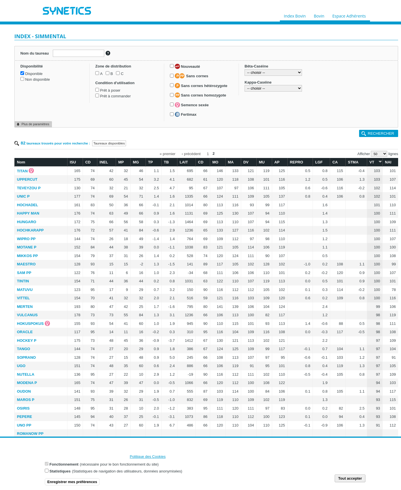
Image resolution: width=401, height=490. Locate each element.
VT (374, 161)
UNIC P (23, 196)
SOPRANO (26, 357)
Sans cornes (191, 75)
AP (277, 162)
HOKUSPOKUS (30, 323)
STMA (353, 162)
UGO (21, 366)
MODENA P (27, 383)
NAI (388, 162)
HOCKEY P (26, 340)
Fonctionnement (63, 464)
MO (215, 162)
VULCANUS (27, 315)
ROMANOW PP (30, 433)
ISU (73, 162)
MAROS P (25, 400)
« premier (167, 153)
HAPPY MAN (28, 213)
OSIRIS (23, 408)
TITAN (22, 171)
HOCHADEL (27, 205)
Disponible (34, 74)
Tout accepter (350, 479)
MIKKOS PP (27, 256)
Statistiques (60, 471)
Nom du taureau (34, 53)
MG (136, 162)
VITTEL (23, 298)
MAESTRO (26, 264)
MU (262, 162)
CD (88, 162)
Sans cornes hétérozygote (201, 85)
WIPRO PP (26, 239)
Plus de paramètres (35, 124)
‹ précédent (191, 153)
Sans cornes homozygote (200, 95)
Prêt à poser (110, 90)
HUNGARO (26, 222)
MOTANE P (26, 247)
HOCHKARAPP (30, 230)
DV (246, 162)
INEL (104, 162)
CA (335, 162)
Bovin (319, 15)
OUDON (24, 391)
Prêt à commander (115, 96)
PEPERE (24, 416)
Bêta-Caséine (256, 66)
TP (150, 162)
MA (231, 162)
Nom (21, 162)
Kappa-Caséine (258, 82)
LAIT (184, 162)
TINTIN (23, 281)
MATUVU (25, 290)
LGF (319, 162)
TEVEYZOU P (28, 188)
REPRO (296, 162)
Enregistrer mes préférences (72, 482)
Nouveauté (187, 66)
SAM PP (24, 273)
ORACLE (25, 332)
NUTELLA (25, 374)
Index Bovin (295, 15)
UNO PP (24, 425)
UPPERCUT (27, 179)
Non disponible (37, 79)
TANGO (23, 349)
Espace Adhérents (349, 15)
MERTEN (25, 306)
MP (121, 162)
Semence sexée (192, 104)
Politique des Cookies (148, 457)
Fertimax (186, 114)
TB (166, 162)
